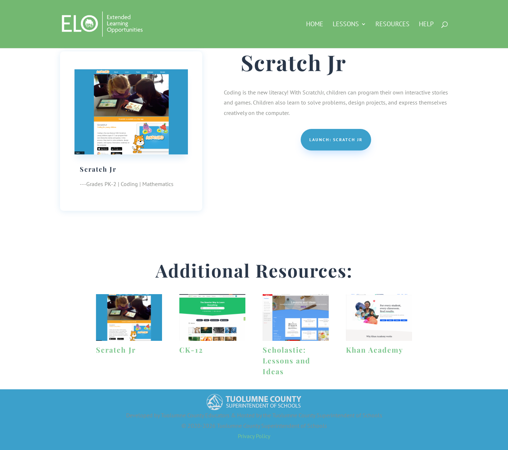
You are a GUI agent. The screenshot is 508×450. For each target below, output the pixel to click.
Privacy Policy (254, 436)
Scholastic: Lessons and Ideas (286, 360)
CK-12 (191, 349)
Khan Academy (374, 349)
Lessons (346, 25)
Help (426, 25)
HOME (314, 25)
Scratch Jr (116, 349)
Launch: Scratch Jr (335, 139)
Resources (392, 25)
